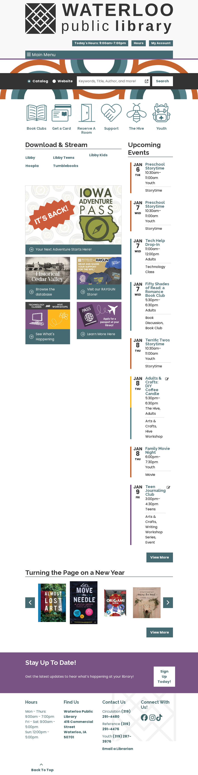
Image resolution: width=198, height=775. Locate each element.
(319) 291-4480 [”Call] (116, 714)
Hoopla (32, 165)
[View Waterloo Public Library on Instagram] (152, 718)
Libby (30, 157)
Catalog (40, 81)
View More (161, 632)
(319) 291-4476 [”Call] (116, 726)
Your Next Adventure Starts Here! (60, 249)
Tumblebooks (65, 165)
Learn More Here (98, 334)
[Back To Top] (41, 767)
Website (65, 81)
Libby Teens (64, 157)
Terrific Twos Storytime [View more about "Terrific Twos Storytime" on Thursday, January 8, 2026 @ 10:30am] (157, 342)
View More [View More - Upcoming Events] (159, 557)
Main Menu (41, 55)
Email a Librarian (117, 748)
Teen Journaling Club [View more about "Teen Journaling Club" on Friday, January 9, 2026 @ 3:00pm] (155, 490)
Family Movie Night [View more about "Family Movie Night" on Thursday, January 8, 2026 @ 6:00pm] (157, 450)
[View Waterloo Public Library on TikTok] (159, 718)
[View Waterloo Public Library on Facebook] (144, 718)
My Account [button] (161, 43)
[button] (100, 43)
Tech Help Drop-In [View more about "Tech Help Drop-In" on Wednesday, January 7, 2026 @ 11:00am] (155, 242)
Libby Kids (98, 155)
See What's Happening (41, 337)
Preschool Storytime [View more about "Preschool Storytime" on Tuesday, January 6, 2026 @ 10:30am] (155, 166)
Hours (138, 43)
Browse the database (42, 292)
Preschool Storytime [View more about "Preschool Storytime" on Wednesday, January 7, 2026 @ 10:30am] (155, 204)
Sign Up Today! (164, 676)
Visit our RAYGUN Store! (98, 292)
